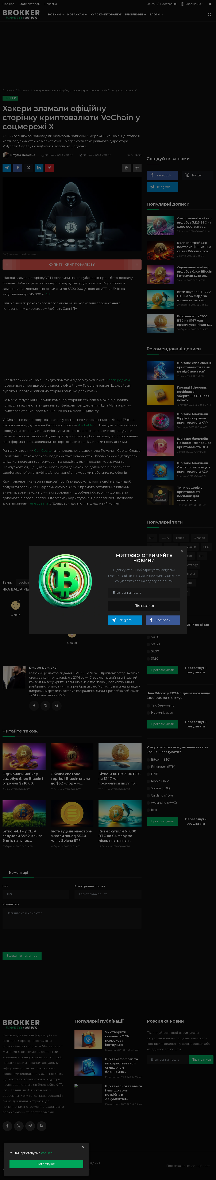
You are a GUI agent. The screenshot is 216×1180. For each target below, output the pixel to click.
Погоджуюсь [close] (46, 1164)
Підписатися (144, 606)
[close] (83, 1147)
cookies (46, 1153)
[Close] (182, 551)
